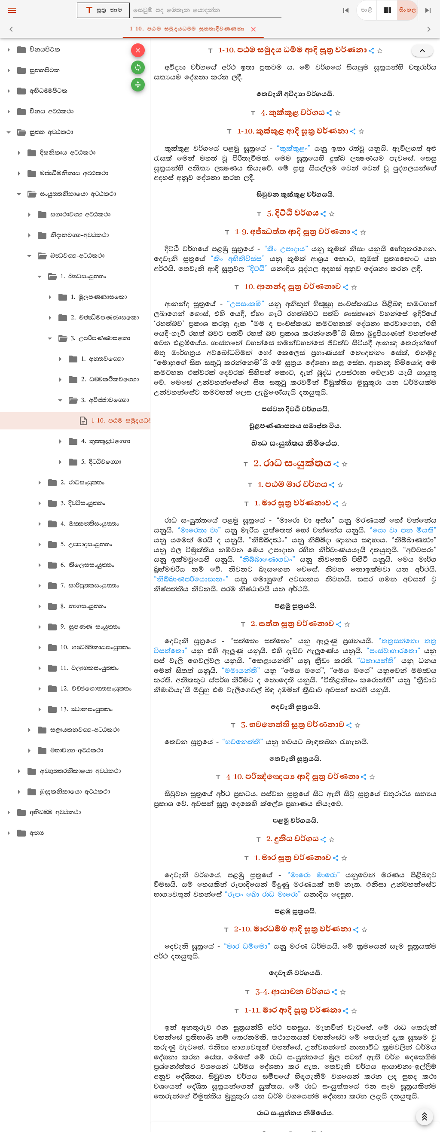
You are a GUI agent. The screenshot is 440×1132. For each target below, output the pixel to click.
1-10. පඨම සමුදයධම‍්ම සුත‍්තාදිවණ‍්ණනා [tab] (221, 29)
